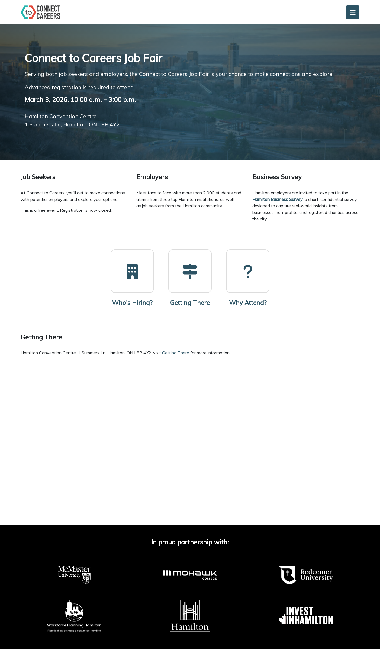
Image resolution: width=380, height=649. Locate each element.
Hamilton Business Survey (277, 199)
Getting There (175, 352)
